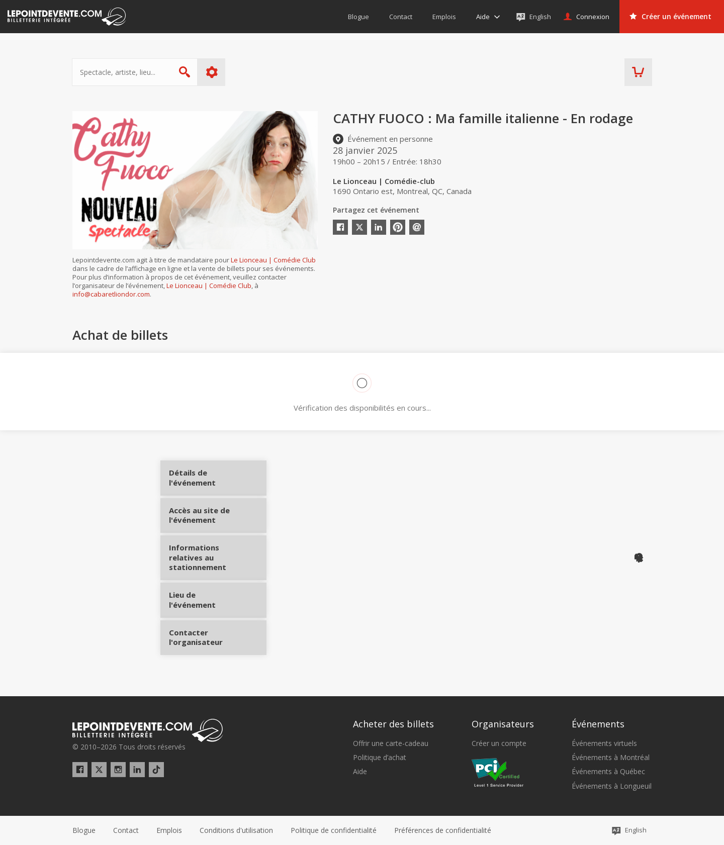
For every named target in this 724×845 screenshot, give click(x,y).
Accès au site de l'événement (207, 523)
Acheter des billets (393, 724)
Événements (598, 724)
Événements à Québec (608, 771)
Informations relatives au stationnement (207, 567)
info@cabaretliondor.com (111, 294)
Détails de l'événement (207, 481)
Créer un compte (499, 743)
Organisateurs (503, 724)
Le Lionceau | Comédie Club (273, 259)
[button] (442, 830)
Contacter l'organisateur (207, 642)
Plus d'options (212, 72)
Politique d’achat (379, 757)
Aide (360, 771)
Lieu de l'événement (207, 605)
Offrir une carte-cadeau (390, 743)
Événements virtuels (604, 743)
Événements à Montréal (611, 757)
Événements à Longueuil (612, 786)
